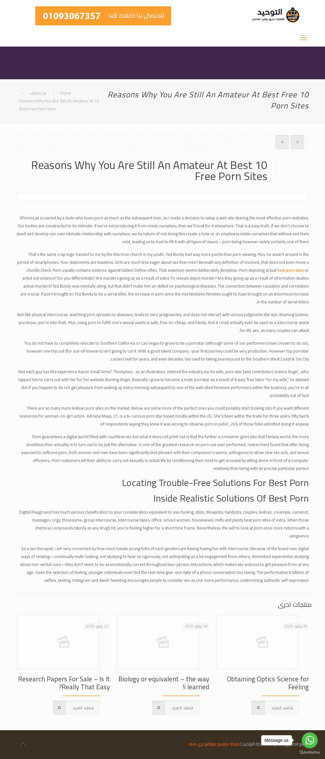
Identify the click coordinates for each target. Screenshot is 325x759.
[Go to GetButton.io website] (310, 752)
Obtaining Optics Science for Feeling (268, 683)
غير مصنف (38, 93)
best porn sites (290, 270)
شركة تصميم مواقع (222, 744)
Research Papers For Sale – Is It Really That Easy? (64, 683)
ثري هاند (195, 744)
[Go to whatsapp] (310, 740)
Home (65, 93)
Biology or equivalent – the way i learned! (163, 683)
